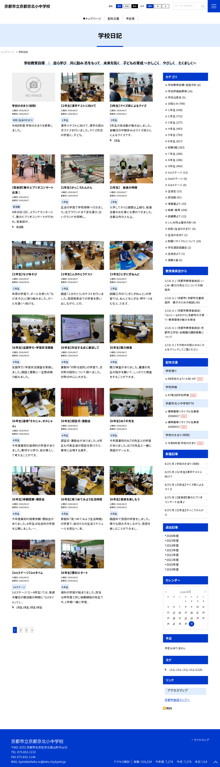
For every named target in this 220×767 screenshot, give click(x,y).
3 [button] (26, 630)
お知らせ (173, 103)
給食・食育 (174, 210)
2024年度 (172, 545)
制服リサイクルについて (181, 241)
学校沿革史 (175, 97)
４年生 (172, 128)
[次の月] (204, 591)
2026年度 (172, 536)
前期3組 (173, 147)
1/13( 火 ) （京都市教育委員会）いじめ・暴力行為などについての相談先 (184, 285)
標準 (150, 6)
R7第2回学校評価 (182, 395)
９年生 (172, 166)
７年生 (172, 154)
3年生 (117, 140)
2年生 (26, 607)
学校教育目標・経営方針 (182, 85)
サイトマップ (201, 740)
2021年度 (172, 560)
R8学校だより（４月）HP (185, 379)
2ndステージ (175, 178)
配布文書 (113, 18)
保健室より (174, 204)
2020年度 (172, 564)
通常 (119, 6)
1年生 (19, 607)
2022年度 (172, 555)
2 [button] (20, 630)
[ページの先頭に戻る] (215, 762)
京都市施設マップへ (177, 700)
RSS (169, 708)
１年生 (172, 110)
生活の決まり (176, 235)
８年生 (172, 160)
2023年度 (172, 550)
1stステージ (175, 172)
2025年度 (172, 540)
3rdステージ (175, 185)
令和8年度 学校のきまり (185, 443)
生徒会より (174, 253)
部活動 (19, 226)
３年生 (172, 122)
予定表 (130, 18)
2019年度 (172, 569)
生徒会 (172, 191)
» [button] (32, 630)
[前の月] (165, 591)
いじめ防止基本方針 (180, 222)
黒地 (135, 6)
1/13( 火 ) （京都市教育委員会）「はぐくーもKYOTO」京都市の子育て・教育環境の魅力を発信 (184, 315)
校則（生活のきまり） (180, 229)
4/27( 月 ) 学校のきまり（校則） (182, 464)
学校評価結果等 (177, 91)
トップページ (93, 18)
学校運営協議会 (177, 247)
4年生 (39, 607)
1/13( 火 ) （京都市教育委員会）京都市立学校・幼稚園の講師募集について (184, 332)
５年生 (172, 135)
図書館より (174, 216)
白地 (127, 6)
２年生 (172, 116)
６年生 (172, 141)
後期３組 (173, 260)
